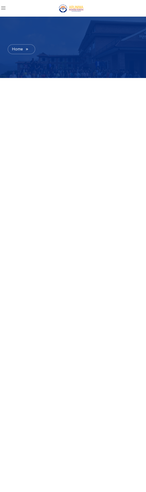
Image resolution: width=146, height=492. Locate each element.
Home (17, 49)
